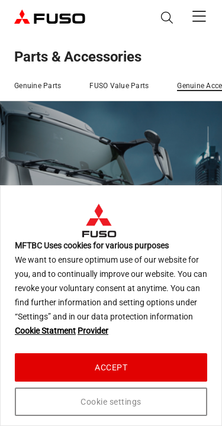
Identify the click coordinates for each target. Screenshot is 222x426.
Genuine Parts (37, 86)
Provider (93, 330)
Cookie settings (111, 401)
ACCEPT (111, 367)
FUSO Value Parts (119, 86)
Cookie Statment (45, 330)
